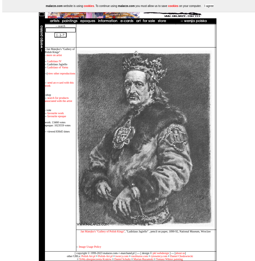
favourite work (55, 113)
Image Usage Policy (90, 246)
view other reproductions (61, 73)
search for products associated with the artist (58, 99)
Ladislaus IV (54, 61)
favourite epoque (56, 116)
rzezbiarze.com (139, 256)
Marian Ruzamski (143, 259)
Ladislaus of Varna (57, 67)
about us (180, 253)
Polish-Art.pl (105, 256)
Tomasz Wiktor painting (169, 259)
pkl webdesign (161, 253)
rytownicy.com (159, 256)
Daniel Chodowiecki (181, 256)
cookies (89, 5)
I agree (209, 5)
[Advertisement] (146, 35)
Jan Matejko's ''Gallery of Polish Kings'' (102, 231)
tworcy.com (121, 256)
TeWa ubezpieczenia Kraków (95, 259)
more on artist (54, 55)
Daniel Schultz (122, 259)
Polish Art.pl (88, 256)
